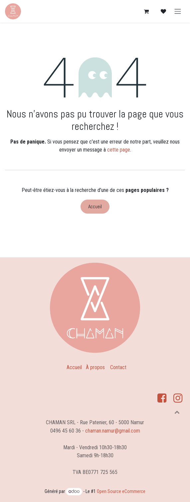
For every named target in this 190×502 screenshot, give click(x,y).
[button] (177, 412)
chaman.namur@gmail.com (112, 431)
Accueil (95, 206)
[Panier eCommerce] (146, 11)
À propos (95, 367)
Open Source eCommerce (121, 491)
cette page (118, 150)
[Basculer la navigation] (177, 11)
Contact (118, 367)
